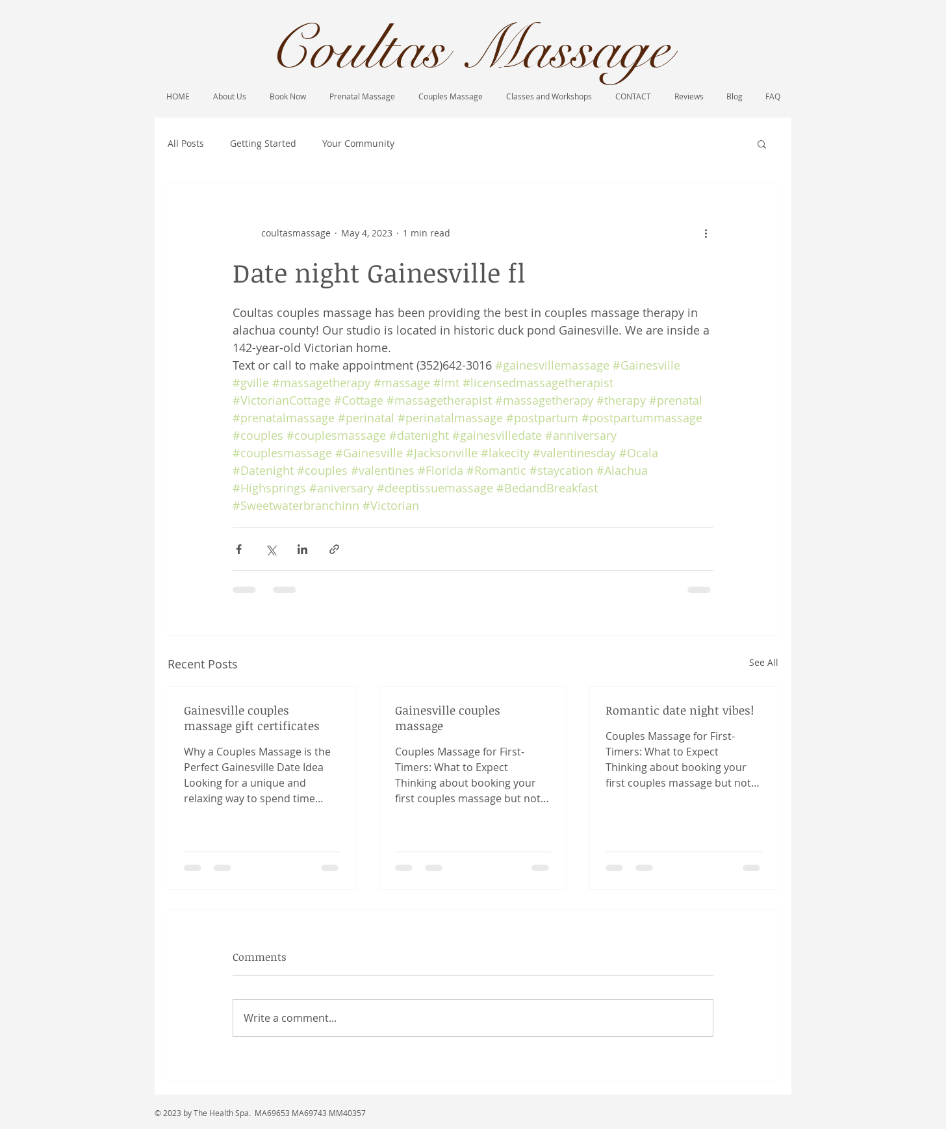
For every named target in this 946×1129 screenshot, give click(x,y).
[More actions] (705, 232)
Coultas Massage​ (469, 49)
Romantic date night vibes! (680, 710)
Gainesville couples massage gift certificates (252, 717)
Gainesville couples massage (447, 717)
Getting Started (263, 143)
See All (763, 662)
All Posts (186, 143)
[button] (762, 143)
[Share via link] (334, 549)
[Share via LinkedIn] (302, 549)
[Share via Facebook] (239, 549)
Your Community (358, 143)
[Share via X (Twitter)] (270, 549)
